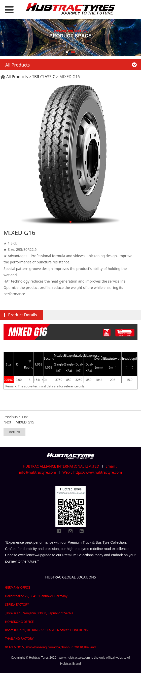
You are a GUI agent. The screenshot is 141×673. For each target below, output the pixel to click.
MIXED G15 (25, 422)
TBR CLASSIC (43, 76)
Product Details (22, 315)
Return (14, 432)
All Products (17, 76)
